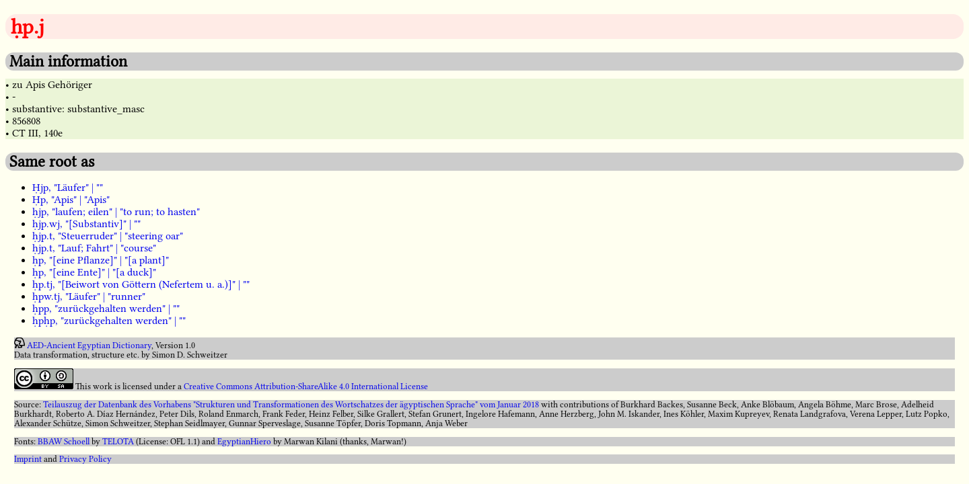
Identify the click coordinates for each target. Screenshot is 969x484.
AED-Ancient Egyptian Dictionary (89, 345)
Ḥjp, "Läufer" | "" (67, 188)
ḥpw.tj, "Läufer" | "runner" (88, 296)
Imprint (28, 459)
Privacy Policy (85, 459)
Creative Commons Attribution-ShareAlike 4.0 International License (306, 386)
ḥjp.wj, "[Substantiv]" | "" (86, 224)
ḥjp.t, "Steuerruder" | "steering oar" (107, 236)
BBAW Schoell (63, 441)
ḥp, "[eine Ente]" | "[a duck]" (94, 272)
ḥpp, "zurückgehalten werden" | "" (106, 308)
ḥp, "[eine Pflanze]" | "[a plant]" (100, 260)
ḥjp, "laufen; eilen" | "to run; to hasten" (116, 212)
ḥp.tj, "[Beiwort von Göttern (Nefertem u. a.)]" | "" (141, 284)
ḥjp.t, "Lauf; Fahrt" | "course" (94, 248)
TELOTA (118, 441)
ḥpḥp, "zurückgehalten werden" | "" (109, 321)
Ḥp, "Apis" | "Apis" (71, 200)
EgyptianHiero (244, 441)
